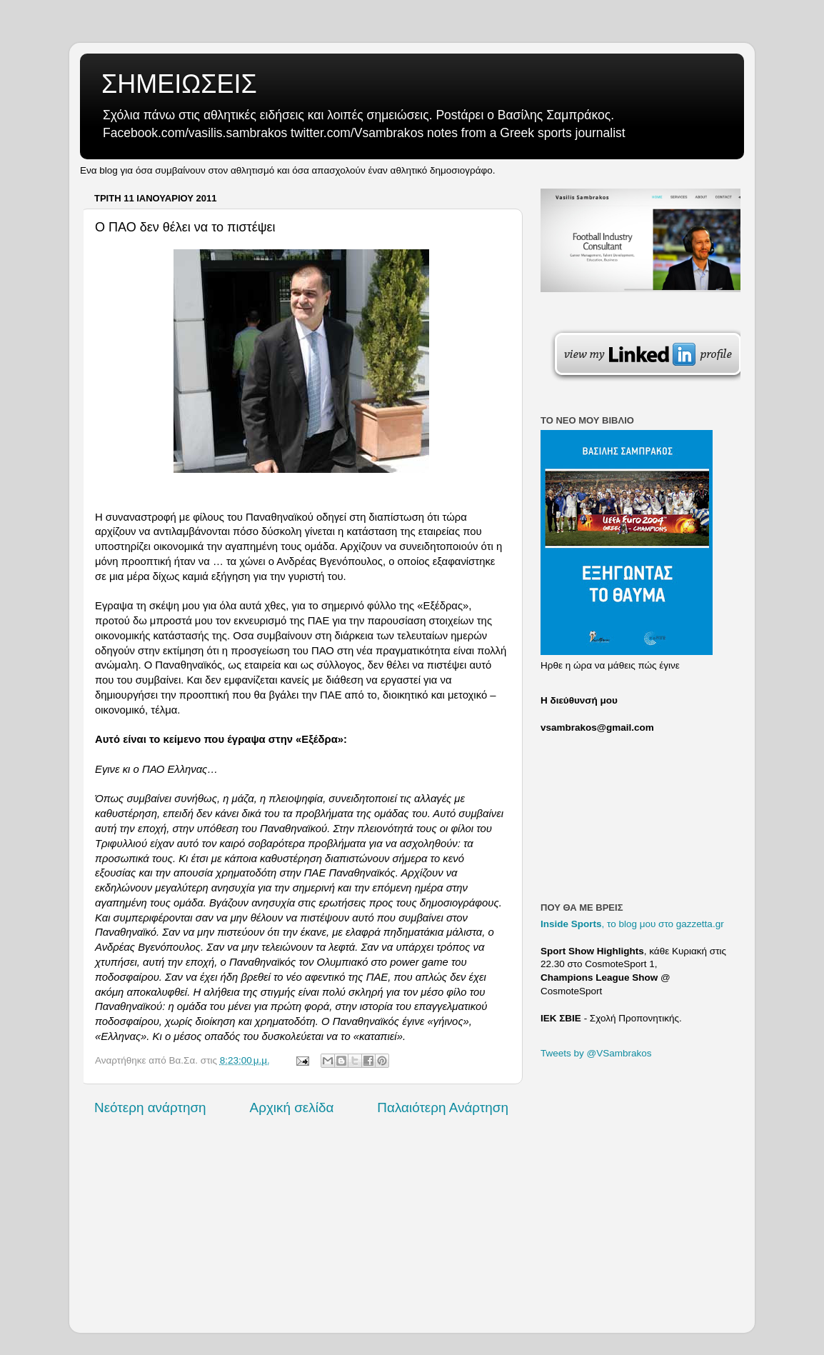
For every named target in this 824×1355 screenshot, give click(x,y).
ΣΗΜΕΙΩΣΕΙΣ (179, 84)
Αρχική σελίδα (292, 1107)
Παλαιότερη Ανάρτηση (442, 1107)
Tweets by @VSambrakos (596, 1053)
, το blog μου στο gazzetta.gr (632, 924)
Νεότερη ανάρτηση (150, 1107)
